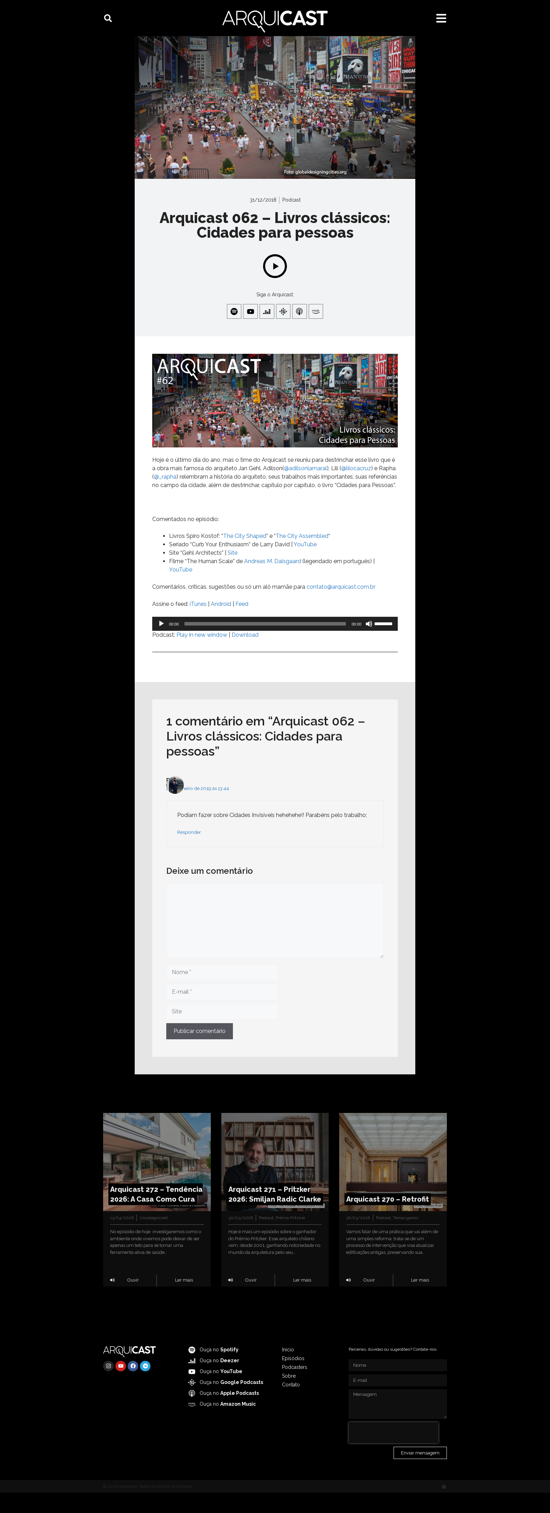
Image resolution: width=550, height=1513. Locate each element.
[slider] (265, 644)
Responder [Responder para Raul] (189, 852)
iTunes (198, 624)
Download (245, 654)
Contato (291, 1405)
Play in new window (201, 654)
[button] (108, 18)
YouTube (180, 589)
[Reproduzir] (161, 643)
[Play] (275, 284)
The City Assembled (302, 556)
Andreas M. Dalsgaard (272, 581)
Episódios (293, 1379)
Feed (241, 624)
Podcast (291, 218)
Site (232, 572)
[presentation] (393, 1453)
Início (288, 1370)
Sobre (289, 1396)
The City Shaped (244, 556)
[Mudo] (369, 643)
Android (221, 624)
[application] (275, 644)
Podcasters (294, 1387)
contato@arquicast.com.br (341, 606)
